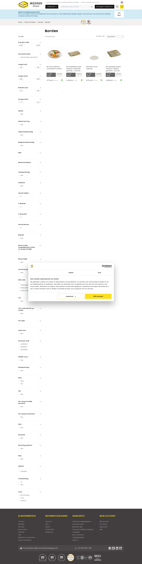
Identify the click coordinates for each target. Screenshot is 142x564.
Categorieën (52, 7)
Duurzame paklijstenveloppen (82, 529)
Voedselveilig (23, 479)
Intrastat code (23, 341)
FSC (19, 298)
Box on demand (78, 535)
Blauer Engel (22, 259)
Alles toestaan (98, 296)
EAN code (21, 280)
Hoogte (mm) (23, 99)
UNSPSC (21, 466)
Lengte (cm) (22, 64)
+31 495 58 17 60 (83, 548)
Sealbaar (21, 183)
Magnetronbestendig (26, 142)
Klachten (21, 532)
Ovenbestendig (24, 172)
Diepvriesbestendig (25, 132)
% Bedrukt (22, 203)
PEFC (20, 424)
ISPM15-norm (23, 357)
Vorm (20, 492)
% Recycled (22, 214)
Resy (20, 456)
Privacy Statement (25, 540)
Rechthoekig (25, 495)
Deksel (20, 111)
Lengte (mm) (23, 76)
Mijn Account (104, 521)
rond (22, 498)
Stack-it (75, 540)
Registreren (104, 527)
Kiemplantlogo (23, 367)
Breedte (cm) (23, 88)
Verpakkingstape (78, 537)
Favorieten (103, 524)
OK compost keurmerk (26, 414)
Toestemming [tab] (42, 272)
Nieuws (47, 527)
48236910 (24, 347)
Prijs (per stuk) (23, 42)
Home (20, 22)
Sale (101, 529)
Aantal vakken (23, 193)
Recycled (21, 435)
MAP (19, 153)
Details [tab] (71, 272)
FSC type (21, 321)
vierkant (23, 501)
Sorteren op (100, 36)
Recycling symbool (25, 445)
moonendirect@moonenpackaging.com (39, 548)
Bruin (22, 381)
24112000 (24, 471)
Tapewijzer (76, 532)
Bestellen (21, 524)
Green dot (22, 330)
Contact (21, 521)
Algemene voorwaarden (26, 537)
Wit (22, 384)
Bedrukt (21, 235)
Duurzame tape (78, 524)
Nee (22, 114)
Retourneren (22, 529)
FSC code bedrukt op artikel (26, 309)
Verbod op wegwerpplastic (81, 521)
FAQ (19, 535)
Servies (40, 22)
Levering (21, 527)
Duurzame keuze (24, 54)
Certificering (23, 269)
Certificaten (49, 529)
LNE (19, 391)
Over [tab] (99, 272)
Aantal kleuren (23, 224)
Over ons (48, 521)
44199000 (24, 344)
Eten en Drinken (30, 22)
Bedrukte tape (77, 527)
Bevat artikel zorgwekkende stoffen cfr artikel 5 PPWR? (26, 247)
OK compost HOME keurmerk (25, 402)
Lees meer (119, 14)
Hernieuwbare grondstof (29, 57)
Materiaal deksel (24, 162)
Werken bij (49, 532)
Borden (47, 22)
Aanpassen (71, 296)
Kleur (20, 378)
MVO (47, 524)
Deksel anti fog (24, 121)
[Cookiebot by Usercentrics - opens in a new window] (103, 266)
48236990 (24, 350)
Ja (21, 482)
